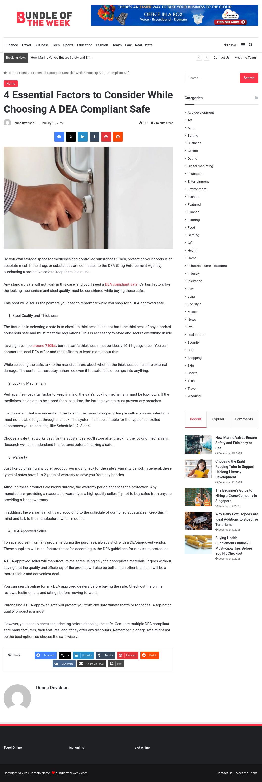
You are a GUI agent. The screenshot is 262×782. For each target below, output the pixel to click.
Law (128, 45)
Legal (192, 296)
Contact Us (222, 57)
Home (10, 73)
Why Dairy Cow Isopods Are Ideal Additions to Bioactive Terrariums (236, 519)
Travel (26, 45)
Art (190, 120)
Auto (191, 128)
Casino (193, 151)
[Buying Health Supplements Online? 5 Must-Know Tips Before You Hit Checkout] (198, 544)
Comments (244, 419)
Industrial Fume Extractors (207, 266)
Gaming (193, 235)
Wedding (194, 396)
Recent (195, 419)
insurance (195, 281)
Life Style (194, 304)
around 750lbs (44, 346)
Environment (197, 189)
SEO (191, 350)
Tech (56, 45)
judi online (76, 747)
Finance (12, 45)
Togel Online (13, 747)
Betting (193, 135)
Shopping (195, 358)
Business (41, 45)
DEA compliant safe (121, 284)
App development (201, 112)
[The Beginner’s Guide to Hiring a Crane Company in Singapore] (198, 497)
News (192, 319)
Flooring (194, 220)
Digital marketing (200, 166)
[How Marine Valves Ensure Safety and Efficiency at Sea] (198, 444)
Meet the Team (245, 57)
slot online (142, 747)
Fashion (102, 45)
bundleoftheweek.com (71, 773)
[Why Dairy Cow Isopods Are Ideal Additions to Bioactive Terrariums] (198, 521)
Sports (68, 45)
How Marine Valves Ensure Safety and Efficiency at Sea (70, 57)
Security (194, 342)
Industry (194, 273)
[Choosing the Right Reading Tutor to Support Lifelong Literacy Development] (198, 468)
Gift (190, 243)
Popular (218, 419)
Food (191, 227)
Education (84, 45)
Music (192, 312)
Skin (191, 365)
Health (117, 45)
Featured (194, 204)
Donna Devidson (23, 123)
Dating (192, 158)
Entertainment (198, 181)
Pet (190, 327)
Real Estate (144, 45)
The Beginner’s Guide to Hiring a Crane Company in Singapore (236, 495)
